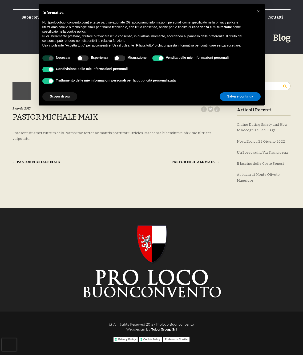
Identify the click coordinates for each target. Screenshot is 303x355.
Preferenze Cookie (176, 339)
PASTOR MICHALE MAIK (36, 162)
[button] (258, 11)
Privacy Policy (127, 339)
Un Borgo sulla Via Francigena (262, 152)
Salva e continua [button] (240, 96)
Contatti (275, 17)
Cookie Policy (151, 339)
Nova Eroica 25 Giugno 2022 (261, 141)
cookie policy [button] (76, 31)
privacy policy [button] (225, 22)
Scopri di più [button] (60, 96)
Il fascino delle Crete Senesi (260, 163)
